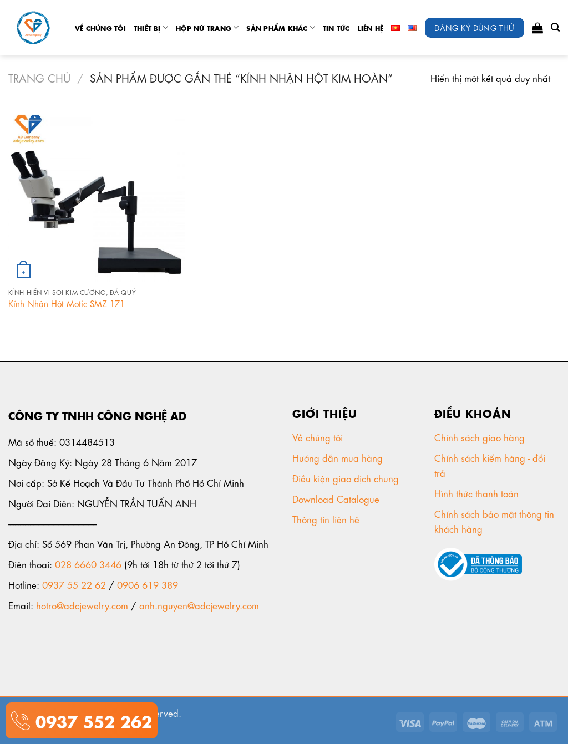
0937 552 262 (91, 720)
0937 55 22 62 (74, 584)
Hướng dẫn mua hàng (337, 457)
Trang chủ (39, 77)
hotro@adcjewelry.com (82, 605)
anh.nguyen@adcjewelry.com (199, 605)
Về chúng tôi (100, 27)
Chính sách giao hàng (479, 437)
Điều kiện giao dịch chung (347, 478)
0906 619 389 (147, 584)
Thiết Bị (151, 27)
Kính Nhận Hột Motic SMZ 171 (66, 303)
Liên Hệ (371, 27)
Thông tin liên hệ (327, 519)
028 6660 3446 (88, 564)
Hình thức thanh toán (477, 493)
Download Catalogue (337, 498)
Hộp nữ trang (207, 27)
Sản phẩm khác (280, 27)
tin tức (336, 27)
